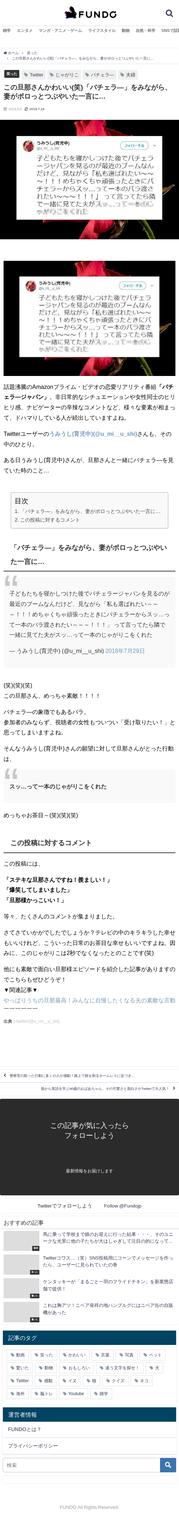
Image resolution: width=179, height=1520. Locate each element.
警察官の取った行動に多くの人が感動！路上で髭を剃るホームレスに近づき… (72, 1076)
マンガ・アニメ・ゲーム (60, 30)
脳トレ (46, 1394)
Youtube (76, 1394)
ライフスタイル (102, 30)
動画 (20, 1355)
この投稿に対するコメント (50, 519)
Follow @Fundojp (123, 1205)
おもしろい (79, 1368)
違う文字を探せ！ (122, 1368)
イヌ (72, 1381)
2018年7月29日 (125, 651)
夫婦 (130, 74)
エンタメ (25, 30)
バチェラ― (102, 74)
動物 (126, 30)
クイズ (118, 1381)
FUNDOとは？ (24, 1429)
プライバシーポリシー (33, 1445)
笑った (11, 73)
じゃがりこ (67, 74)
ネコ (144, 1381)
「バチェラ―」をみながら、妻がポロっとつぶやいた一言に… (90, 511)
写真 (129, 1355)
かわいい (77, 1355)
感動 (48, 1381)
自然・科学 (145, 30)
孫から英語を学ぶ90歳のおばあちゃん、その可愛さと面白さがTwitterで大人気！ (105, 1089)
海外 (20, 1394)
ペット (155, 1355)
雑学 (7, 30)
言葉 (105, 1355)
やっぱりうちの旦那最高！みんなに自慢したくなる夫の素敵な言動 (89, 1000)
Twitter (36, 74)
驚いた (22, 1368)
